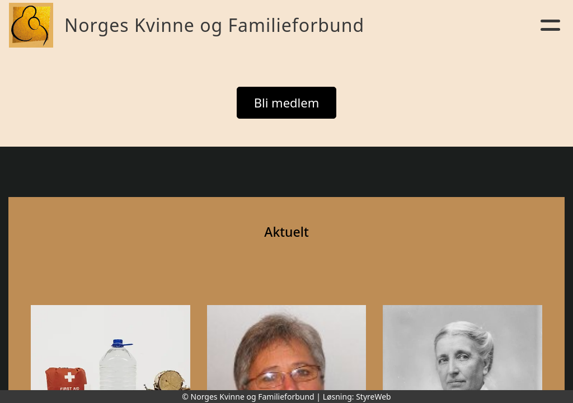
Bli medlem (287, 102)
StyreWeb (373, 396)
